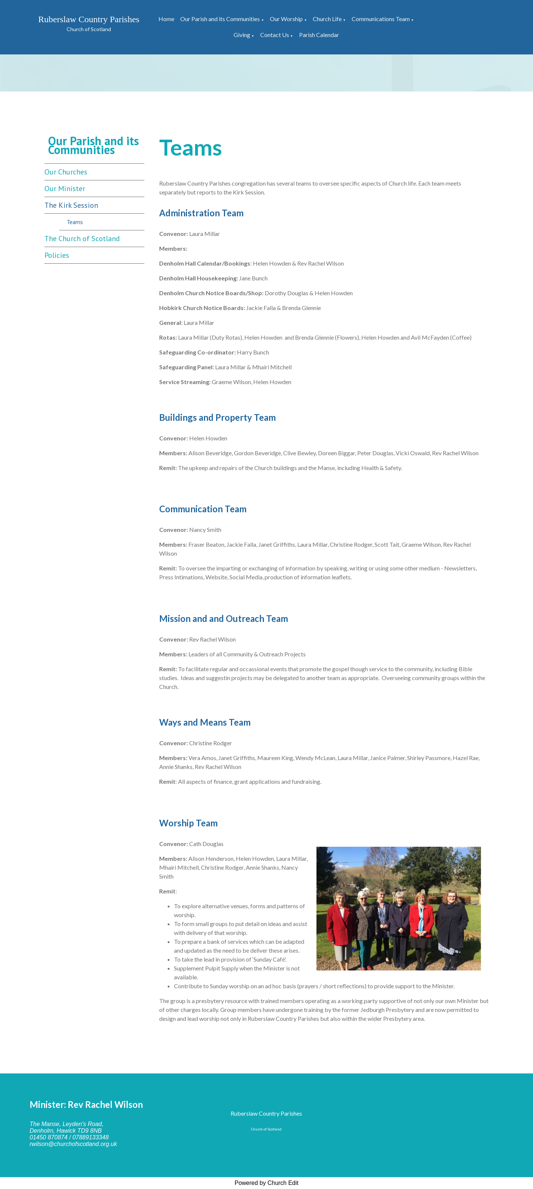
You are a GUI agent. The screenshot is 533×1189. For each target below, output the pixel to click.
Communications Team (381, 18)
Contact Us (274, 34)
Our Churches (65, 172)
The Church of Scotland (82, 238)
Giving (242, 34)
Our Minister (64, 188)
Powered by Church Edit (267, 1183)
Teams (75, 222)
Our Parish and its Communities (220, 18)
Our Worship (286, 18)
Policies (56, 255)
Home (166, 18)
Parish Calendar (319, 34)
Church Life (327, 18)
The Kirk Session (71, 205)
